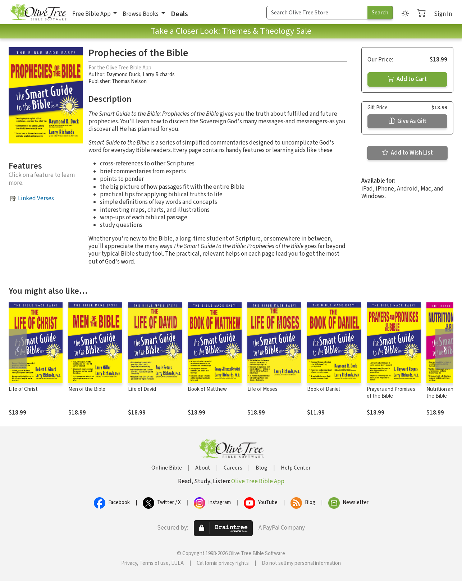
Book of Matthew (207, 389)
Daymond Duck (123, 74)
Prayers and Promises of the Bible (391, 392)
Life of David (142, 389)
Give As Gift (407, 121)
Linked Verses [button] (36, 198)
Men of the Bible (86, 389)
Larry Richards (159, 74)
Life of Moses (262, 389)
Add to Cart (407, 79)
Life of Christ (23, 389)
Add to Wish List (407, 152)
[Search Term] (317, 12)
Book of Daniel (323, 389)
